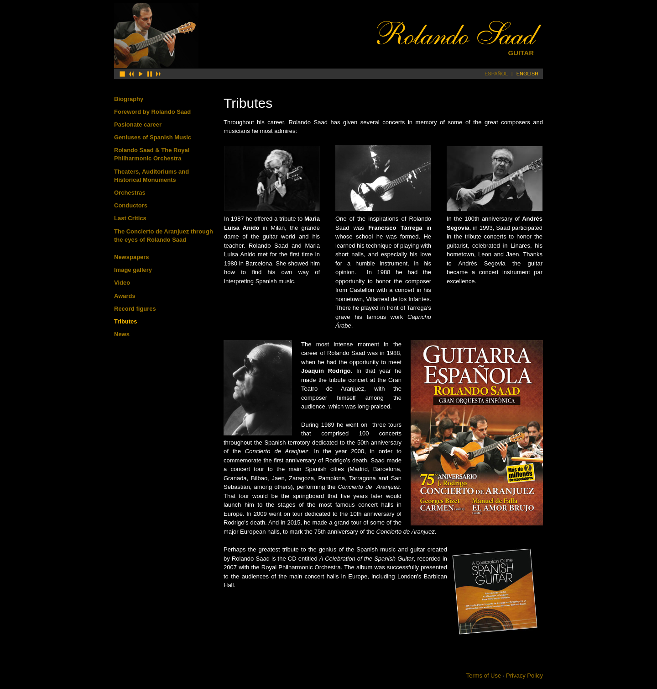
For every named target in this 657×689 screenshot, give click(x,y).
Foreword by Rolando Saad (152, 111)
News (122, 334)
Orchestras (130, 192)
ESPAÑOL (496, 73)
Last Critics (130, 218)
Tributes (125, 321)
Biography (128, 98)
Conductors (130, 205)
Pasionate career (138, 124)
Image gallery (133, 269)
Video (122, 282)
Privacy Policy (524, 675)
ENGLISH (527, 73)
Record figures (135, 308)
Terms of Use (483, 675)
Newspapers (131, 257)
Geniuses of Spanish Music (152, 137)
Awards (125, 295)
